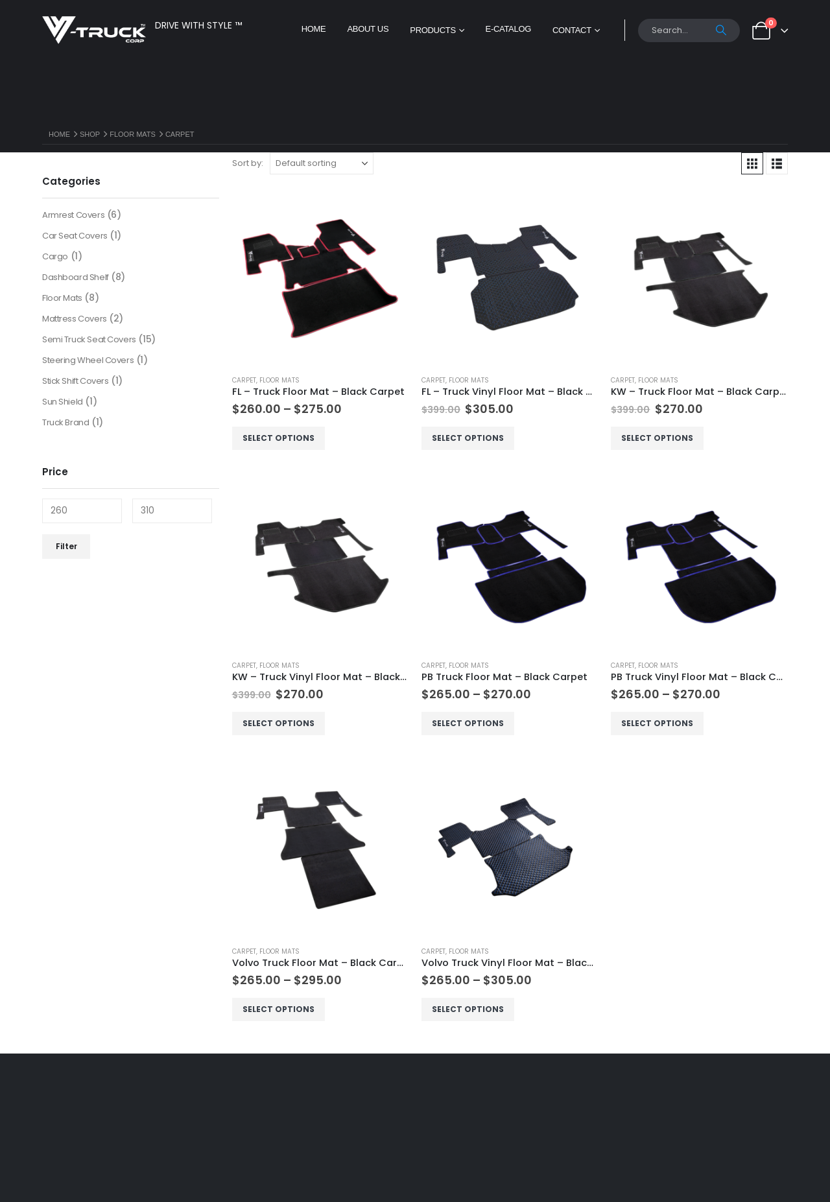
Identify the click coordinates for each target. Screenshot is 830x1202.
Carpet (244, 380)
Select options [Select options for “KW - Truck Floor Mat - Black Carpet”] (657, 437)
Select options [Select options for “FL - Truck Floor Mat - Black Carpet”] (278, 437)
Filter (66, 546)
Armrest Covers (73, 215)
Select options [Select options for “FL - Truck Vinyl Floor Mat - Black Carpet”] (468, 437)
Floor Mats (279, 380)
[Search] (722, 30)
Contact (571, 30)
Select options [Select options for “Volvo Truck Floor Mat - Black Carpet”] (278, 1009)
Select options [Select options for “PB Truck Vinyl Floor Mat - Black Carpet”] (657, 723)
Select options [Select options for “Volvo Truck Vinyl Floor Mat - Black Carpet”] (468, 1009)
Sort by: (247, 163)
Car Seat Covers (75, 236)
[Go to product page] (320, 275)
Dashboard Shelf (75, 277)
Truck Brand (65, 422)
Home (314, 29)
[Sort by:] (322, 163)
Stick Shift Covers (75, 381)
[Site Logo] (94, 30)
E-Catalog (509, 29)
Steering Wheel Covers (88, 360)
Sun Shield (62, 401)
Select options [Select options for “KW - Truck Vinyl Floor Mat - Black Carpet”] (278, 723)
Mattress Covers (74, 318)
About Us (367, 29)
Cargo (55, 256)
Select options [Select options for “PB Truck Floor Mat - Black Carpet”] (468, 723)
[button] (752, 163)
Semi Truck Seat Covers (89, 339)
